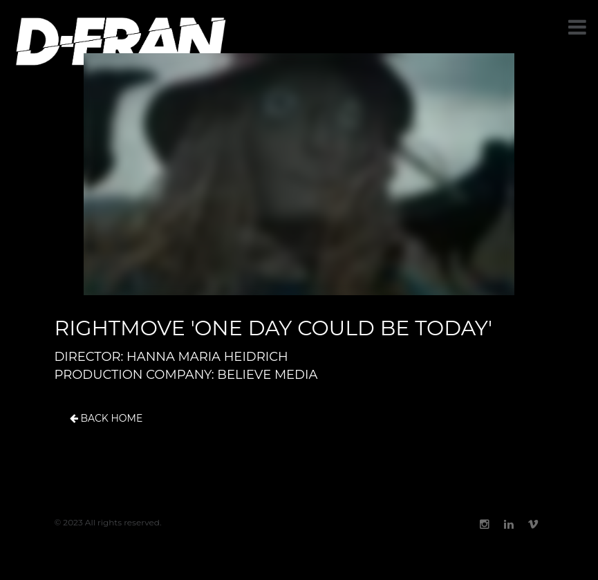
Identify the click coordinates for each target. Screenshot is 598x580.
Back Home (106, 419)
